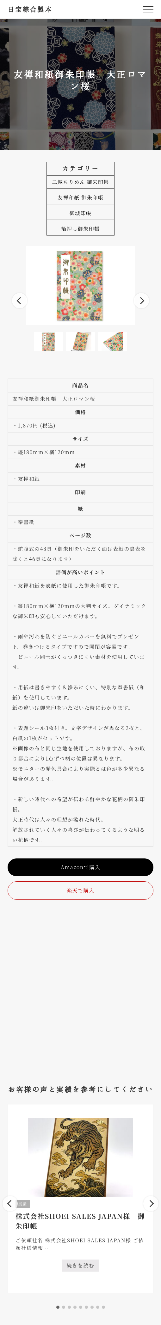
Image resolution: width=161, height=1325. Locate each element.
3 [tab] (69, 1307)
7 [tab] (92, 1307)
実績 (22, 1204)
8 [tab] (97, 1307)
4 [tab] (75, 1307)
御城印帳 (80, 213)
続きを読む (83, 1267)
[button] (148, 9)
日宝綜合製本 (30, 9)
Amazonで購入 (81, 867)
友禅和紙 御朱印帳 (81, 197)
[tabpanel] (80, 1198)
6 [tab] (86, 1307)
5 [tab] (80, 1307)
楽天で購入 (81, 890)
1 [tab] (57, 1307)
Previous (19, 300)
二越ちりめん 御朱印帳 (80, 182)
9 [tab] (103, 1307)
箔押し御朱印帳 (80, 228)
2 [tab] (63, 1307)
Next (141, 300)
